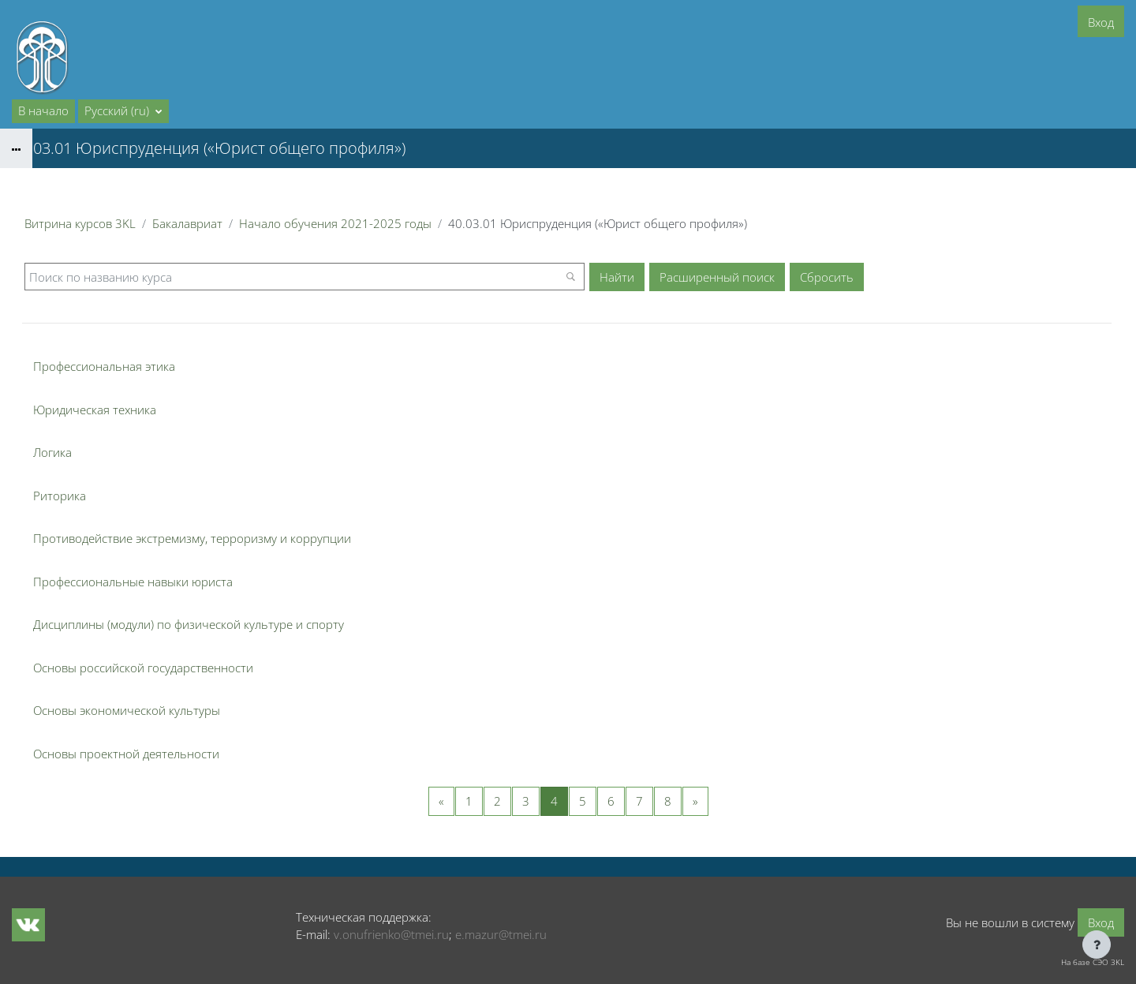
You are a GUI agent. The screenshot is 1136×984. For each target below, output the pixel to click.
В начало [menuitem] (43, 110)
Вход (1101, 22)
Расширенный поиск (717, 277)
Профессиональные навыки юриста (133, 581)
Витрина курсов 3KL (80, 223)
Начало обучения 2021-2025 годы (335, 223)
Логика (52, 452)
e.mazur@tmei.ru (501, 934)
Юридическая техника (94, 409)
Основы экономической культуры (126, 710)
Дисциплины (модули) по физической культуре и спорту (188, 624)
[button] (123, 111)
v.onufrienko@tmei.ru (391, 934)
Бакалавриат (187, 223)
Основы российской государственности (143, 667)
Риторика (59, 495)
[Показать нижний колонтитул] (1096, 944)
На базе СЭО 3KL (1092, 961)
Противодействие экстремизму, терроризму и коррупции (192, 538)
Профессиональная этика (104, 366)
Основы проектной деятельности (126, 753)
